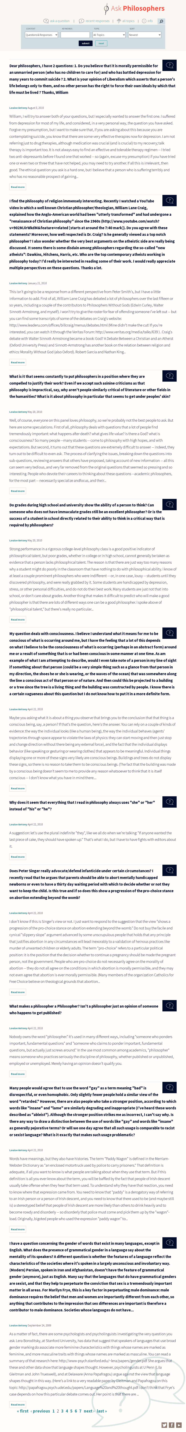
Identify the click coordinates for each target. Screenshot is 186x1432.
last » (102, 1411)
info (150, 21)
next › (89, 1411)
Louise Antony (18, 107)
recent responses (98, 21)
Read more (18, 187)
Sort (132, 28)
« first (22, 1411)
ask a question (60, 21)
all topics (128, 21)
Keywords (67, 28)
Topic (97, 28)
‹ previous (40, 1411)
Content (30, 28)
